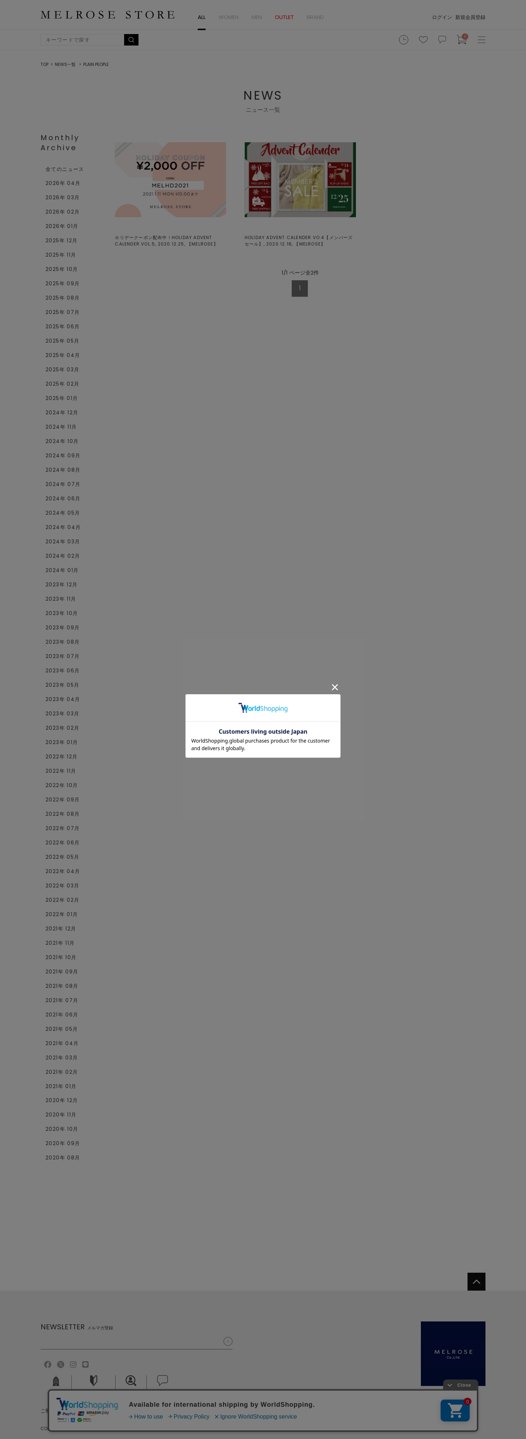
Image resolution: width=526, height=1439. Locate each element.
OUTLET (284, 17)
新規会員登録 (470, 17)
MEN (257, 17)
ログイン (442, 17)
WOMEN (229, 17)
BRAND (315, 17)
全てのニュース (65, 169)
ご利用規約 (53, 1410)
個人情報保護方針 (97, 1410)
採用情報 (131, 1385)
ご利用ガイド (94, 1385)
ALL (202, 17)
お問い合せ (162, 1385)
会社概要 (56, 1385)
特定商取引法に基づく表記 (159, 1410)
